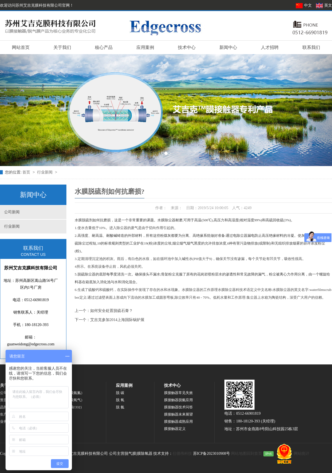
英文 (324, 5)
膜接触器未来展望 (178, 414)
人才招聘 (270, 47)
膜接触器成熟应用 (178, 421)
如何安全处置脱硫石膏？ (111, 311)
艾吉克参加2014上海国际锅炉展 (117, 320)
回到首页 (254, 453)
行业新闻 (45, 172)
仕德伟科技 (182, 453)
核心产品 (104, 47)
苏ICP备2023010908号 (211, 453)
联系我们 (311, 47)
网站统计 (301, 453)
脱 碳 (120, 393)
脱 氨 (120, 407)
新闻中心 (228, 47)
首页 (26, 172)
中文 (304, 5)
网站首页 (21, 47)
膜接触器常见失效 (178, 393)
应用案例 (145, 47)
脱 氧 (120, 400)
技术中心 (187, 47)
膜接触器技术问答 (178, 407)
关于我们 (62, 47)
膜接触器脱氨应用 (178, 400)
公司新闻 (12, 212)
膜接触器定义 (175, 429)
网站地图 (239, 453)
